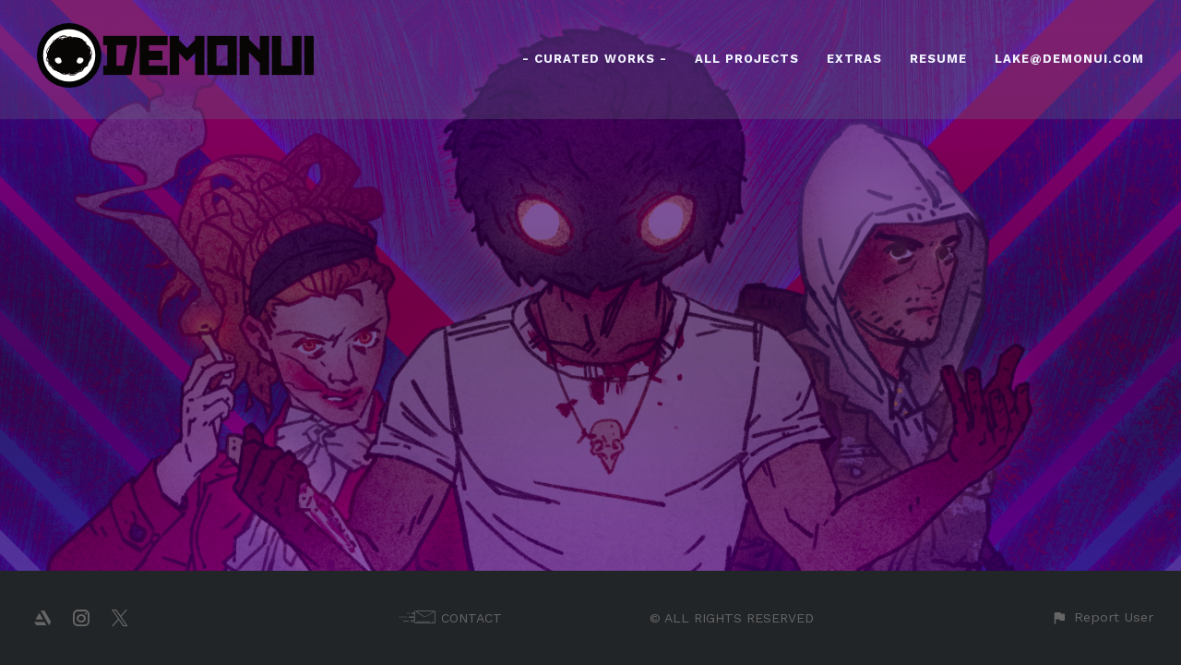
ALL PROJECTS (747, 59)
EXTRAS (854, 59)
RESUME (938, 59)
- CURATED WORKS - (594, 59)
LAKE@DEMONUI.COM (1069, 59)
